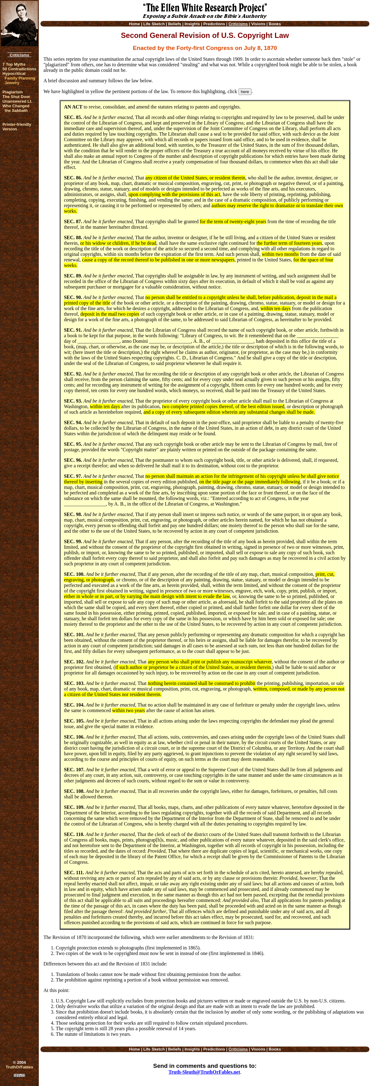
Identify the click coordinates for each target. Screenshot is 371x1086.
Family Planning (20, 78)
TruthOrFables (19, 1067)
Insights (192, 24)
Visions (258, 24)
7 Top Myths (14, 64)
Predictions (214, 24)
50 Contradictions (19, 69)
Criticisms (19, 55)
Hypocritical (13, 73)
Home (134, 24)
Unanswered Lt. (17, 101)
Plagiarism (12, 92)
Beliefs (174, 24)
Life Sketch (154, 24)
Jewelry (12, 82)
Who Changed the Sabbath (15, 108)
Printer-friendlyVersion (16, 126)
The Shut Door (16, 96)
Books (275, 24)
